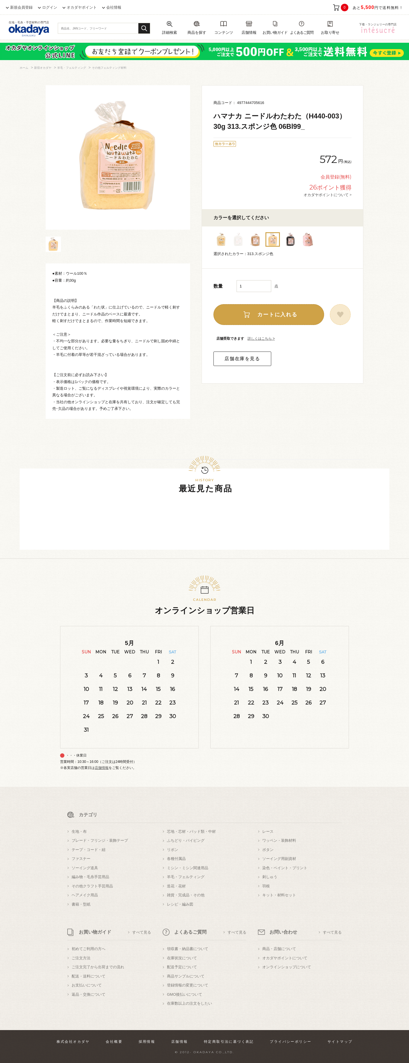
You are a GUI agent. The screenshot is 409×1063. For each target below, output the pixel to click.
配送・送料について (88, 976)
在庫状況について (182, 958)
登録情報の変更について (187, 985)
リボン (172, 850)
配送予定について (182, 967)
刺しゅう (269, 877)
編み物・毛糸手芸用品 (90, 877)
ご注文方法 (81, 958)
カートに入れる (277, 314)
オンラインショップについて (286, 967)
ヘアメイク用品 (85, 895)
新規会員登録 (21, 7)
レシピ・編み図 (180, 904)
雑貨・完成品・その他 (185, 895)
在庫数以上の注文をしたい (189, 1003)
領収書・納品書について (187, 949)
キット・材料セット (279, 895)
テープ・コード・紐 (88, 850)
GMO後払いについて (184, 994)
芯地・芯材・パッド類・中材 (191, 831)
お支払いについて (87, 985)
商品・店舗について (279, 949)
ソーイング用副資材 (279, 858)
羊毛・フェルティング (185, 877)
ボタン (268, 850)
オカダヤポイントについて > (328, 194)
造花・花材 (176, 886)
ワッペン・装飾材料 (279, 840)
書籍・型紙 (81, 904)
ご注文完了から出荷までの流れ (98, 967)
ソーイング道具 (85, 868)
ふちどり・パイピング (185, 840)
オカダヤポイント (82, 7)
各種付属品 (176, 858)
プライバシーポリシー (290, 1042)
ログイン (49, 7)
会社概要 (114, 1042)
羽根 (266, 886)
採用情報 (147, 1042)
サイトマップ (340, 1042)
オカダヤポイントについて (284, 958)
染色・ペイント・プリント (284, 868)
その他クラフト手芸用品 (92, 886)
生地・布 (79, 831)
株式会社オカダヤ (73, 1042)
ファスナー (81, 858)
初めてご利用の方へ (88, 949)
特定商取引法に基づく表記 (229, 1042)
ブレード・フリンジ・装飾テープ (100, 840)
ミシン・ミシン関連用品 (187, 868)
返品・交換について (88, 994)
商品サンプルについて (185, 976)
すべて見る (141, 932)
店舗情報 (102, 768)
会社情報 (113, 7)
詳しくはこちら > (261, 339)
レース (268, 831)
